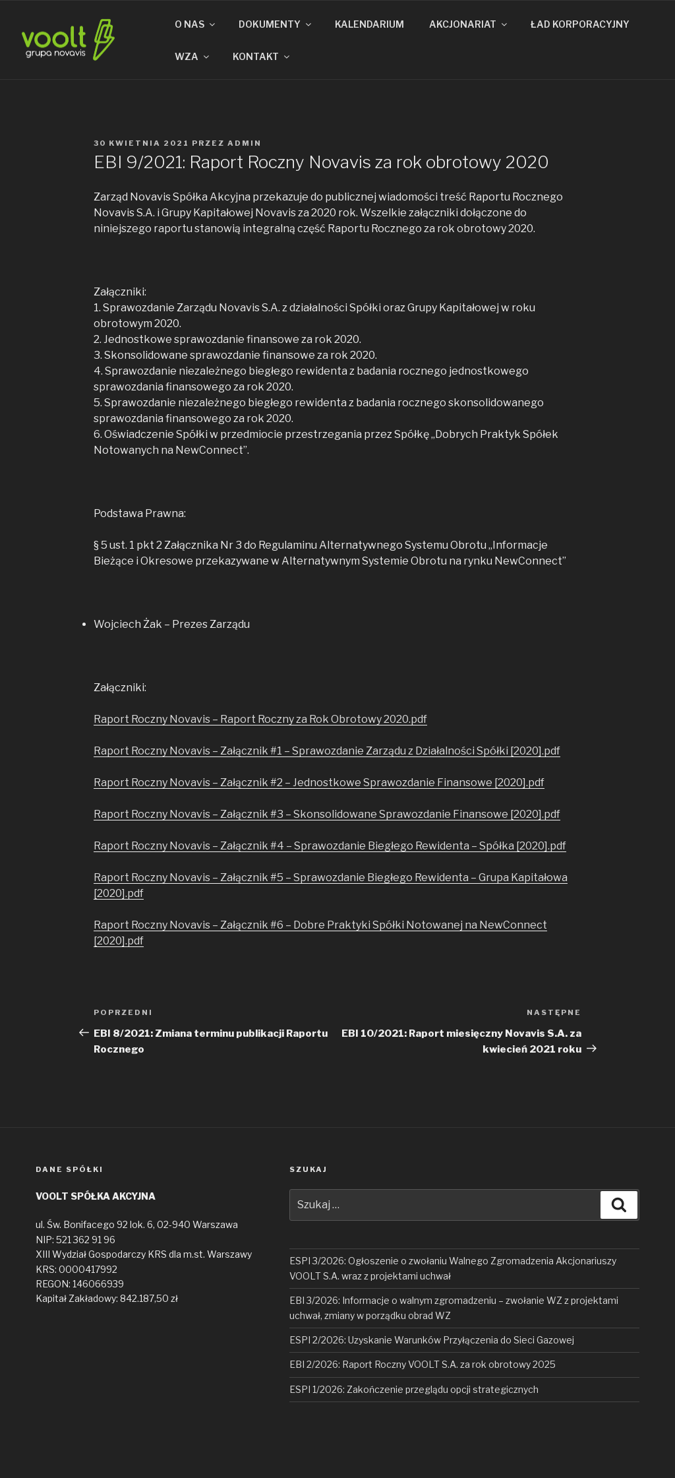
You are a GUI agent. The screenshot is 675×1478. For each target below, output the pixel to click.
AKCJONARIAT (469, 24)
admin (244, 143)
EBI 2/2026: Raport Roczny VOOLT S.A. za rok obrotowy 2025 (422, 1364)
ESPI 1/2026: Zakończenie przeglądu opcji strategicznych (414, 1389)
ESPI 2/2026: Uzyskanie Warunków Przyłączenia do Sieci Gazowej (431, 1339)
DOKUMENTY (276, 24)
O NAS (196, 24)
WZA (193, 56)
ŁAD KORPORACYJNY (580, 24)
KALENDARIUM (369, 24)
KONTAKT (262, 56)
